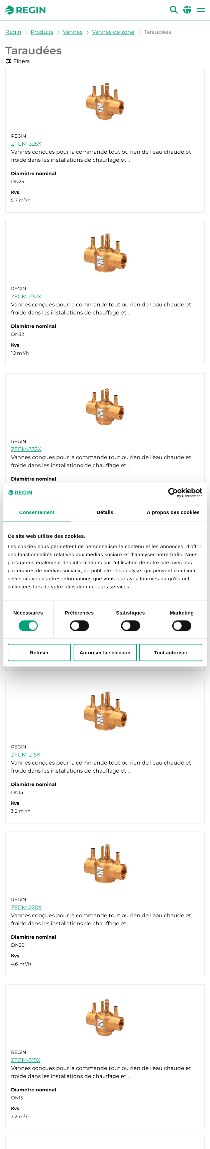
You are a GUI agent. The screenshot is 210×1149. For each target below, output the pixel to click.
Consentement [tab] (36, 512)
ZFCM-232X (26, 296)
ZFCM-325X (26, 144)
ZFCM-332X (26, 449)
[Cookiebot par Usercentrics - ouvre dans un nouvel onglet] (173, 493)
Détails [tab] (105, 512)
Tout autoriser (171, 652)
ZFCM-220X (26, 907)
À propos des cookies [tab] (173, 512)
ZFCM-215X (25, 754)
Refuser (39, 652)
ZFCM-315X (25, 1060)
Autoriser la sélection (105, 652)
